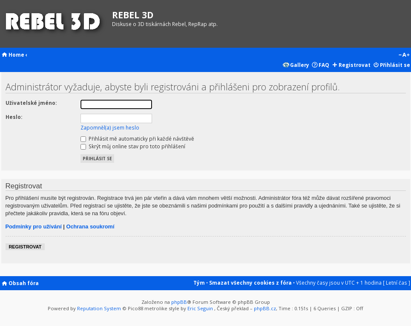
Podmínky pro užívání (34, 226)
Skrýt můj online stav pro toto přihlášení (132, 146)
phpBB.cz (265, 308)
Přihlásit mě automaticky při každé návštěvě (137, 138)
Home (16, 54)
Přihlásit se (395, 64)
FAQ (324, 64)
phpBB (179, 302)
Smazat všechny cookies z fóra (250, 282)
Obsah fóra (24, 283)
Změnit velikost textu (404, 55)
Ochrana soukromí (90, 226)
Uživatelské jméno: (31, 102)
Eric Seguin (200, 308)
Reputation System (99, 308)
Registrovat (355, 64)
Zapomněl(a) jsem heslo (109, 127)
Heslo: (14, 116)
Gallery (299, 64)
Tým (199, 282)
